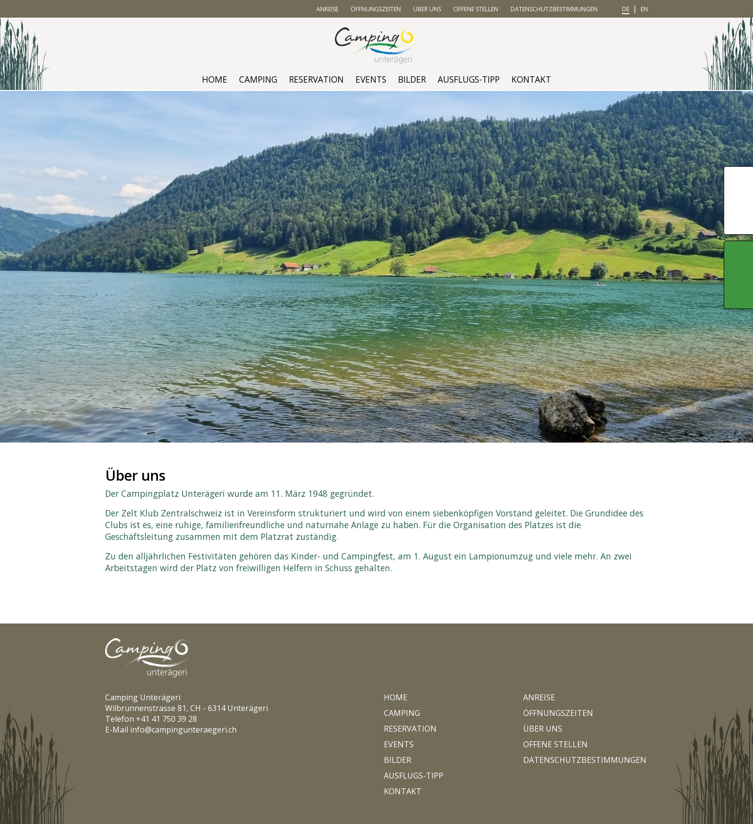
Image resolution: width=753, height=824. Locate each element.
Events (370, 79)
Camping (258, 79)
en (644, 9)
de (625, 9)
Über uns (427, 9)
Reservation (316, 79)
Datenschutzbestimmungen (554, 9)
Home (214, 79)
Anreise (327, 9)
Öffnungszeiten (376, 9)
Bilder (412, 79)
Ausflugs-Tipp (469, 79)
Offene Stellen (475, 9)
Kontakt (531, 79)
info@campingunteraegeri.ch (183, 729)
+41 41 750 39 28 (166, 718)
